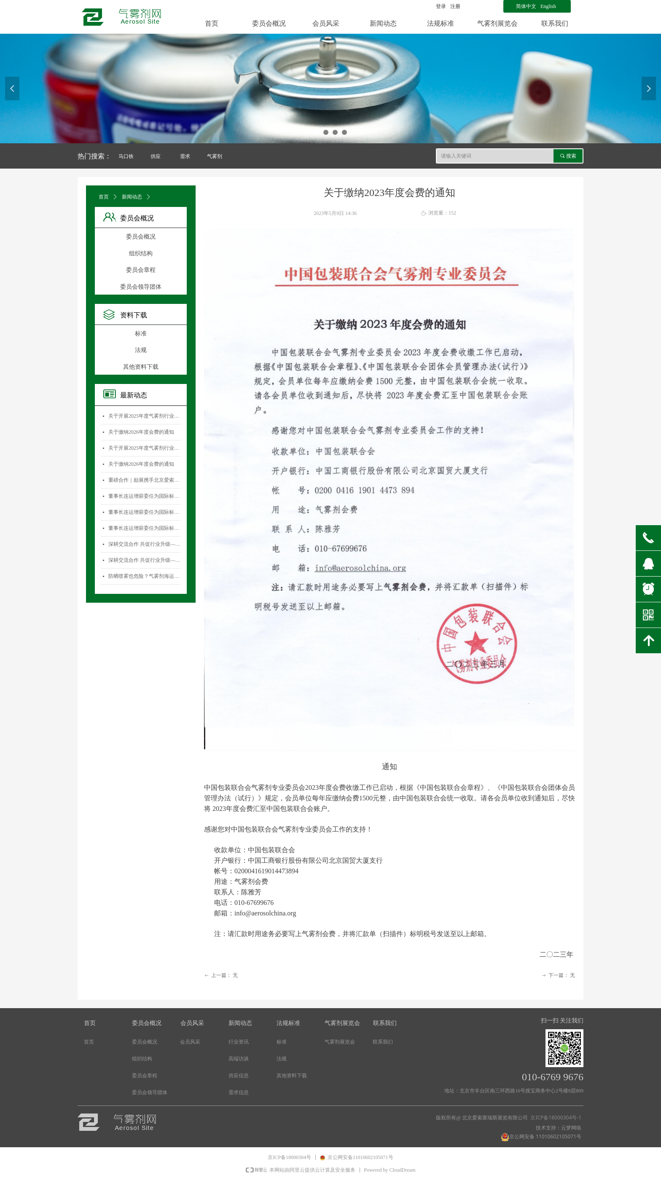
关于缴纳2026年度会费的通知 (141, 432)
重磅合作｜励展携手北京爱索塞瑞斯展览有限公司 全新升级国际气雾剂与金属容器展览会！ (144, 480)
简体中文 (526, 6)
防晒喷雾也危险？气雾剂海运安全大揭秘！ (144, 576)
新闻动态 (132, 197)
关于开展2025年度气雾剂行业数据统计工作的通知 (144, 416)
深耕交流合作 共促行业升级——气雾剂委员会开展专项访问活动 (144, 544)
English (548, 6)
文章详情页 (107, 211)
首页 (104, 197)
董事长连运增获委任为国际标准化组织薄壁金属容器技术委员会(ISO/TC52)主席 (144, 496)
